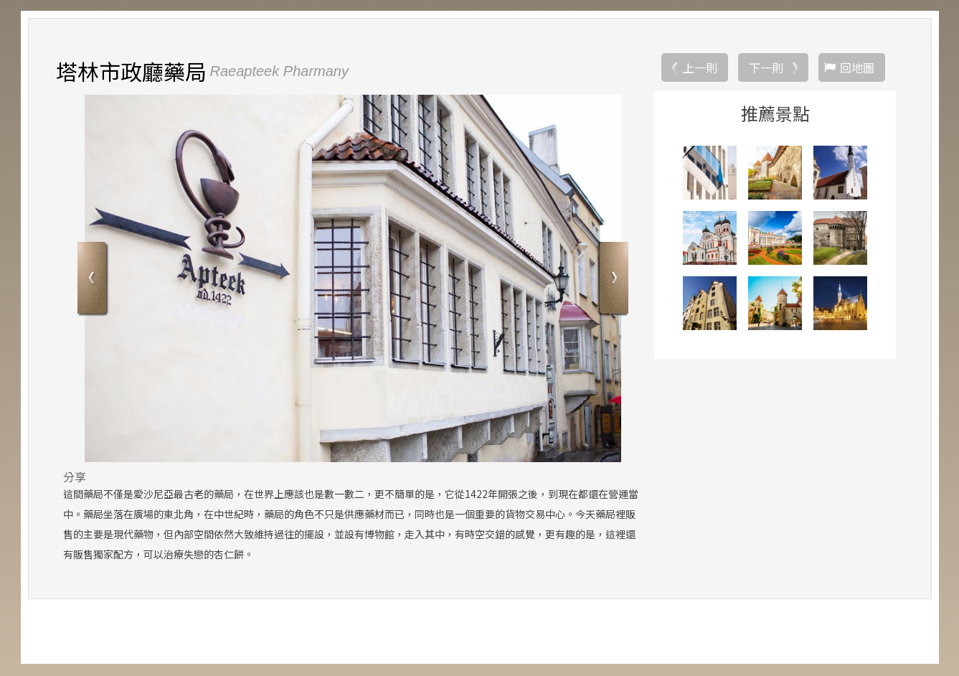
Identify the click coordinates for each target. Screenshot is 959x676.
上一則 (700, 68)
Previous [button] (93, 280)
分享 (74, 477)
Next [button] (612, 280)
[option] (353, 279)
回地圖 (857, 68)
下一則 (766, 68)
